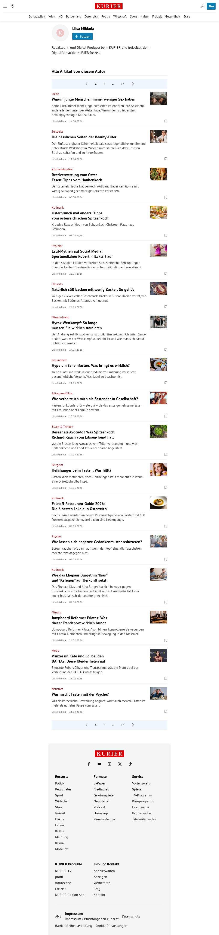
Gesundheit (172, 16)
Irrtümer (57, 245)
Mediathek (101, 789)
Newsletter (102, 801)
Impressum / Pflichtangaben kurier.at (91, 919)
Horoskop (101, 813)
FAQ (97, 889)
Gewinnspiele (104, 795)
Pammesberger (104, 819)
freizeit (60, 813)
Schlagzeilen (37, 16)
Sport (133, 16)
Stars (187, 16)
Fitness (56, 612)
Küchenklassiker (62, 169)
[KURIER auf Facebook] (88, 764)
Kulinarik (58, 207)
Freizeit (157, 16)
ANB (58, 916)
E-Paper (99, 783)
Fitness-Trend (60, 317)
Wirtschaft (120, 16)
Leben (59, 825)
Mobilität (61, 849)
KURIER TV (63, 871)
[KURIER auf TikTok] (130, 764)
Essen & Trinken (62, 426)
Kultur (145, 16)
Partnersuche (141, 813)
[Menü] (5, 6)
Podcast (99, 807)
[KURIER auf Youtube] (99, 764)
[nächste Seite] (133, 84)
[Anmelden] (202, 6)
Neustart (57, 689)
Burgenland (73, 16)
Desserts (57, 284)
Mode (55, 650)
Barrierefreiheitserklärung (73, 925)
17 (122, 84)
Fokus (59, 819)
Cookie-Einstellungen (111, 925)
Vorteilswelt (140, 783)
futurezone (63, 883)
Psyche (56, 536)
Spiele (136, 789)
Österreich (91, 16)
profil (59, 877)
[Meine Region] (12, 6)
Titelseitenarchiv (144, 819)
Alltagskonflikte (62, 393)
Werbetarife (102, 883)
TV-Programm (142, 795)
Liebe (55, 93)
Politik (106, 16)
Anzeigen (100, 877)
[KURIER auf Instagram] (109, 764)
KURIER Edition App (69, 895)
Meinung (61, 837)
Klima (59, 843)
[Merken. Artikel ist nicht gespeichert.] (165, 121)
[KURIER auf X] (120, 764)
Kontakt (99, 895)
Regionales (63, 789)
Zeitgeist (57, 131)
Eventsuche (140, 807)
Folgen (82, 36)
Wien (52, 16)
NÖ (61, 16)
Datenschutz (131, 916)
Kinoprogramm (143, 801)
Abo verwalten (104, 871)
